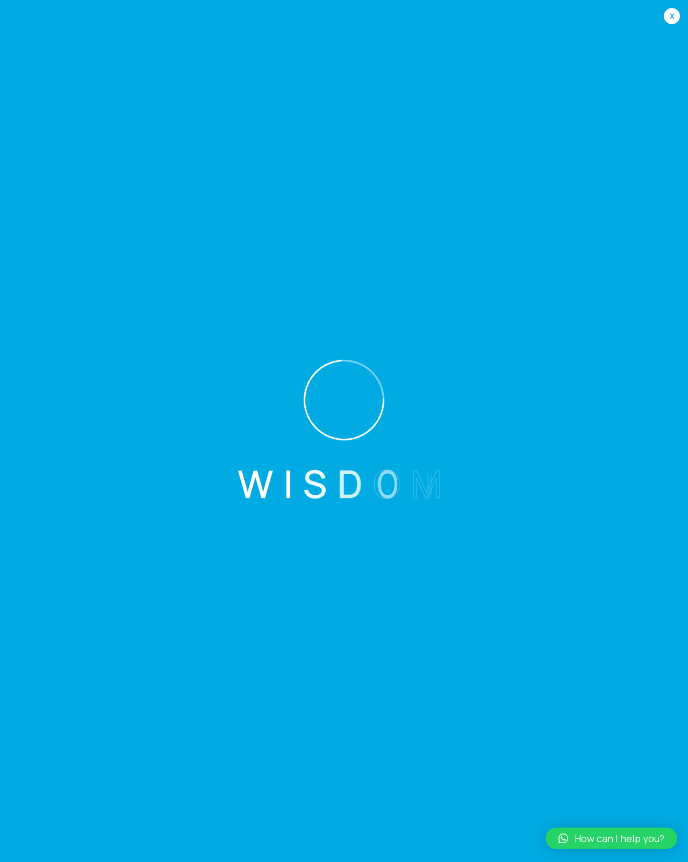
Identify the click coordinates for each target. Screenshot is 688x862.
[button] (611, 838)
